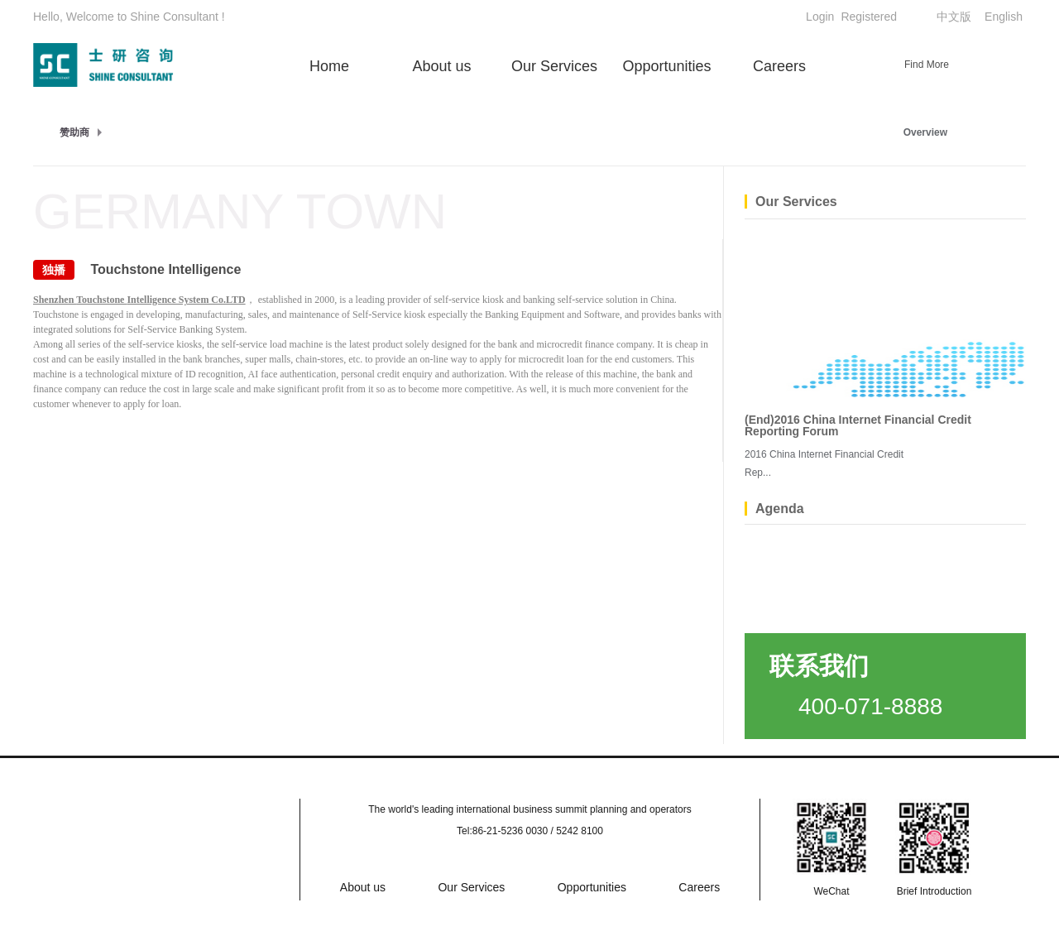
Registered (869, 16)
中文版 (954, 16)
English (1004, 16)
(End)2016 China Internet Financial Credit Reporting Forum (858, 425)
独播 (53, 269)
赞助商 (74, 132)
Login (820, 16)
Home (329, 66)
